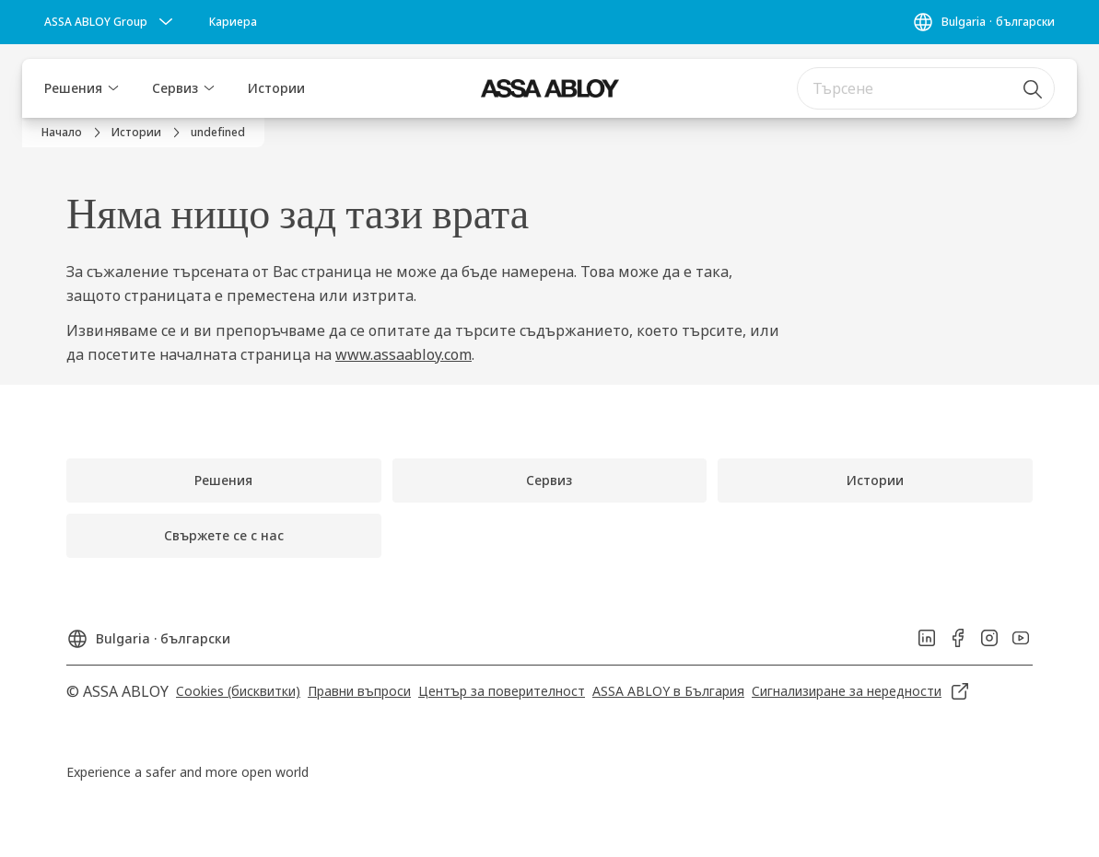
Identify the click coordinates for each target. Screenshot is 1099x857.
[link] (233, 22)
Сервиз (175, 88)
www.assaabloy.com (403, 354)
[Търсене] (1033, 88)
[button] (113, 88)
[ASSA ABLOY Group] (110, 22)
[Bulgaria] (983, 22)
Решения (73, 88)
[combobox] (926, 88)
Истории (276, 88)
